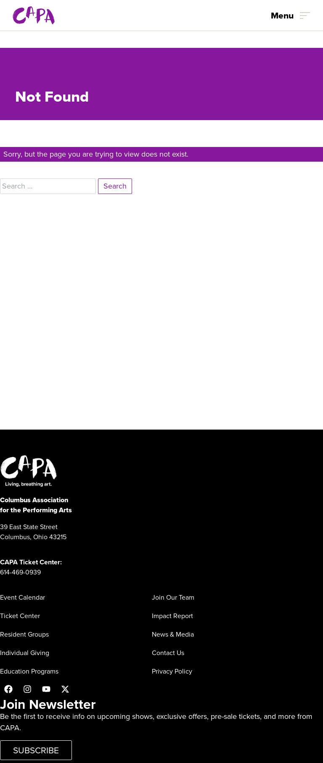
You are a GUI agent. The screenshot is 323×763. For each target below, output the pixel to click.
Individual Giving (24, 653)
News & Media (173, 634)
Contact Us (168, 653)
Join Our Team (173, 597)
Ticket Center (20, 616)
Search (115, 186)
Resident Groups (24, 634)
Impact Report (172, 616)
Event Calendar (22, 597)
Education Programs (29, 671)
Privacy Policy (172, 671)
